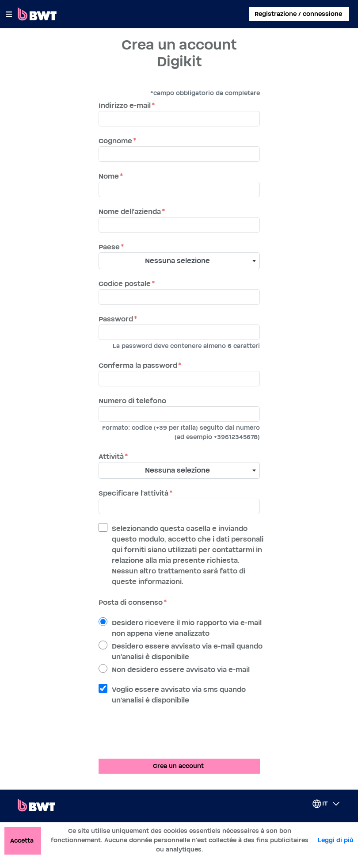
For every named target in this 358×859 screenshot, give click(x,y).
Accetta (22, 840)
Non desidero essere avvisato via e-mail (181, 670)
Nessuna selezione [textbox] (177, 261)
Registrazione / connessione (298, 14)
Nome (109, 176)
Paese (109, 247)
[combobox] (179, 260)
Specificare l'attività (133, 493)
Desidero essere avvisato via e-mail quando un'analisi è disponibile (187, 651)
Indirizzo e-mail (125, 106)
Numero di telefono (132, 401)
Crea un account (178, 766)
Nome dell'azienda (130, 212)
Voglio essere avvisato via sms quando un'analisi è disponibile (179, 695)
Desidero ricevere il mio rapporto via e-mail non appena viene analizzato (187, 628)
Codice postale (125, 284)
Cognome (115, 141)
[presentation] (166, 734)
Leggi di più (336, 840)
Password (116, 319)
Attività (111, 457)
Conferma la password (138, 366)
